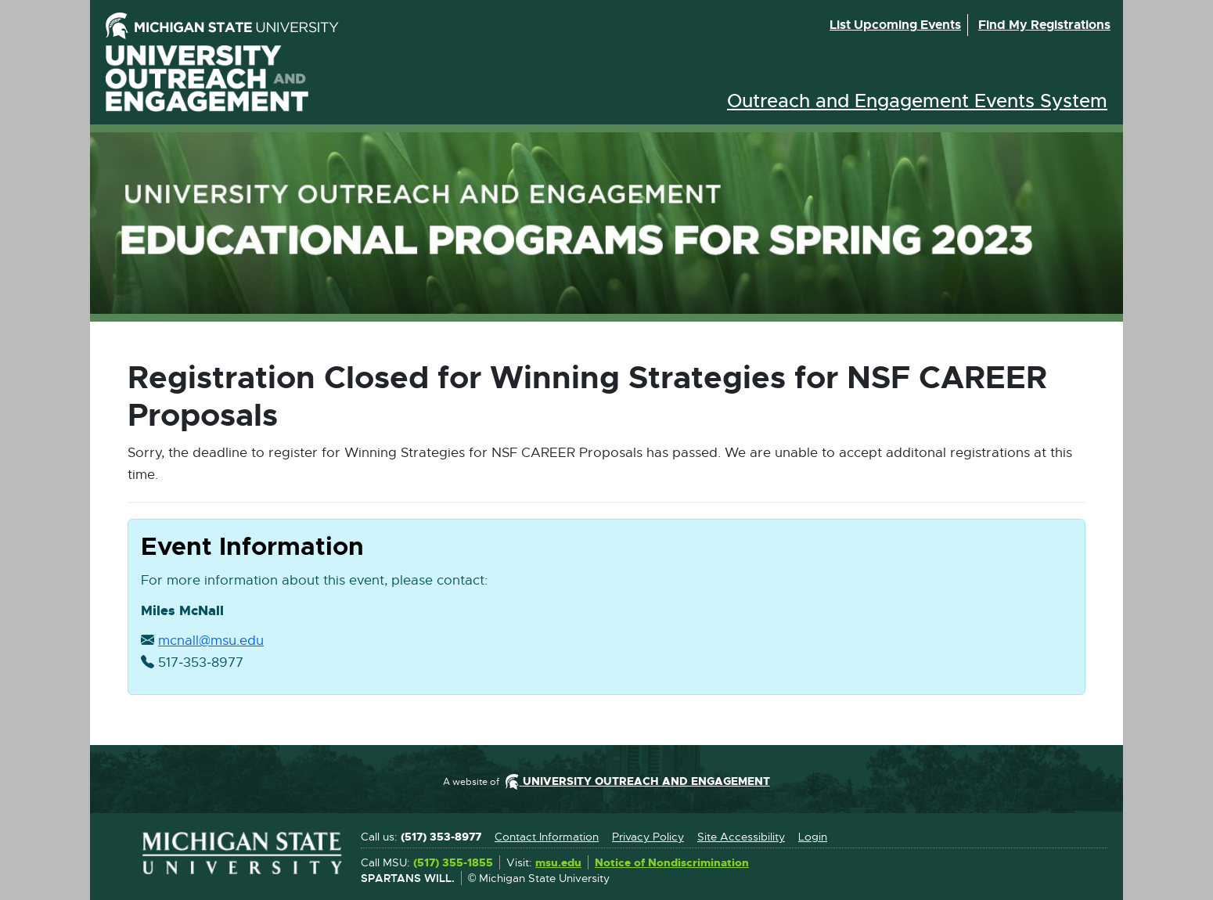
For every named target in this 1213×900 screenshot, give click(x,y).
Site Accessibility (741, 837)
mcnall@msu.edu (211, 641)
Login (812, 837)
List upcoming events (895, 24)
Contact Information (547, 837)
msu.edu (558, 863)
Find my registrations (1044, 24)
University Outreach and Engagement (207, 78)
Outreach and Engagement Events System (917, 101)
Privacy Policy (648, 837)
